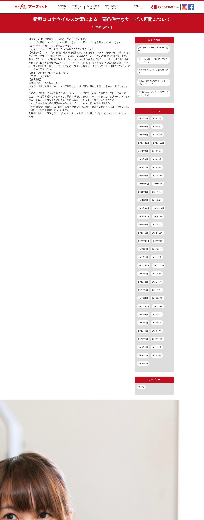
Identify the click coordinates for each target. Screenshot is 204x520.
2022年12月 (157, 233)
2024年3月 (157, 200)
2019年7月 (157, 347)
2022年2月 (157, 257)
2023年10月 (143, 216)
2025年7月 (143, 159)
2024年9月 (158, 183)
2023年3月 (143, 233)
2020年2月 (143, 339)
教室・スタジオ (112, 7)
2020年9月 (158, 306)
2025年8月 (157, 151)
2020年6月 (143, 322)
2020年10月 (143, 306)
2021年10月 (158, 265)
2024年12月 (157, 175)
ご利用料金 (77, 7)
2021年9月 (143, 273)
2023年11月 (158, 208)
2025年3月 (157, 167)
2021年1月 (143, 298)
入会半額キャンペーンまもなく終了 (153, 71)
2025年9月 (143, 151)
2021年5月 (157, 282)
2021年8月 (157, 273)
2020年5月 (157, 322)
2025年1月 (143, 175)
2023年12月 (143, 208)
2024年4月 (143, 200)
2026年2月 (157, 126)
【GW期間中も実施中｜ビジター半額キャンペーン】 (153, 82)
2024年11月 (143, 183)
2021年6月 (143, 282)
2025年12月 (157, 134)
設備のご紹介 (93, 7)
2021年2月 (157, 290)
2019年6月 (143, 355)
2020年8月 (143, 314)
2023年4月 (157, 224)
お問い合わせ (140, 7)
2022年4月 (157, 249)
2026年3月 (143, 126)
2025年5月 (143, 167)
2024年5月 (157, 192)
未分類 (141, 387)
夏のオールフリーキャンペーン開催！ (153, 49)
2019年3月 (157, 355)
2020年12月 (157, 298)
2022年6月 (143, 249)
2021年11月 (143, 265)
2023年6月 (143, 224)
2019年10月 (157, 339)
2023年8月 (158, 216)
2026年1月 (143, 134)
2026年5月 (143, 118)
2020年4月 (143, 331)
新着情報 (62, 7)
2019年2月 (143, 363)
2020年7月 (157, 314)
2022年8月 (158, 241)
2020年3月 (157, 331)
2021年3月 (143, 290)
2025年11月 (143, 143)
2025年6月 (157, 159)
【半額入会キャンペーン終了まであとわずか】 (153, 93)
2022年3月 (143, 257)
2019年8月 (143, 347)
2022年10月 (143, 241)
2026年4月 (157, 118)
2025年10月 (158, 143)
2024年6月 (143, 192)
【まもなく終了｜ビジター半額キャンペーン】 (153, 60)
